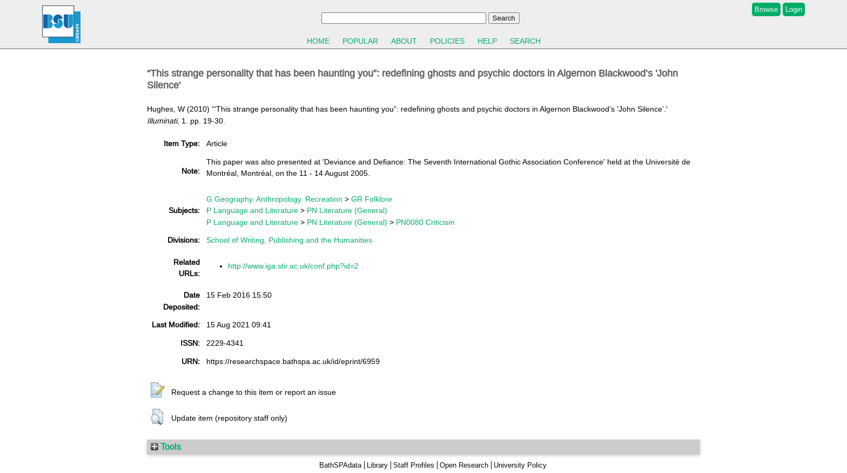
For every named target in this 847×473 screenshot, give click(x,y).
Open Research (464, 465)
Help (487, 41)
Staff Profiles (413, 465)
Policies (447, 41)
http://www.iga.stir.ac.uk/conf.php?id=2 (293, 266)
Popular (360, 41)
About (404, 41)
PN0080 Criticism (425, 222)
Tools (166, 446)
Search (525, 41)
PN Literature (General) (347, 210)
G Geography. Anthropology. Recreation (274, 199)
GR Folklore (371, 199)
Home (318, 41)
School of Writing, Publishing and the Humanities (289, 240)
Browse (766, 9)
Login (793, 9)
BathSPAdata (340, 465)
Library (377, 465)
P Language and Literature (252, 210)
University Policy (520, 465)
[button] (158, 390)
